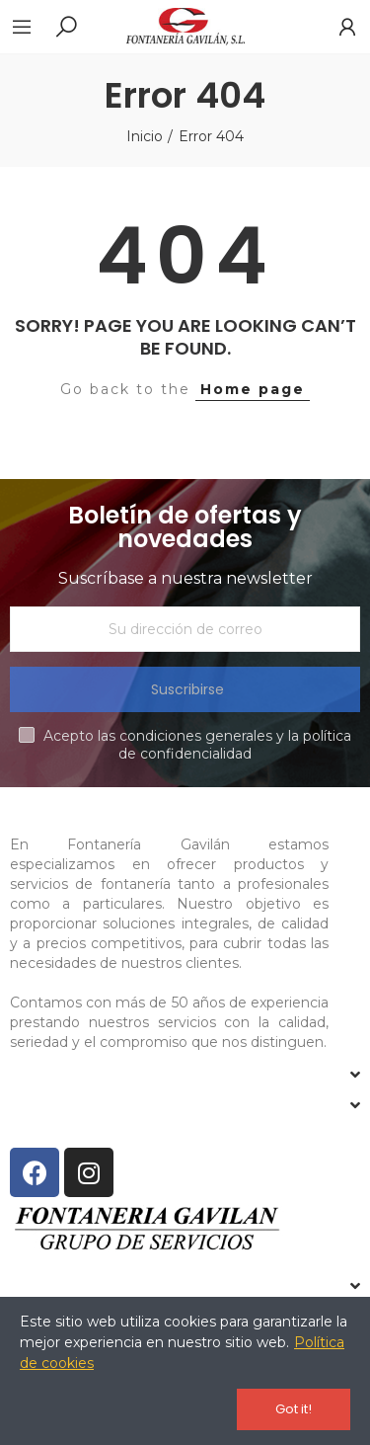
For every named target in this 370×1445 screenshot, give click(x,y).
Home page (252, 389)
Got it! (293, 1409)
